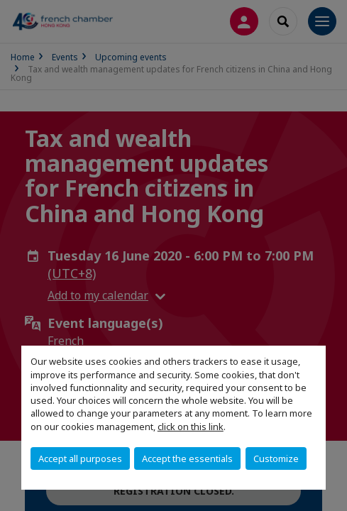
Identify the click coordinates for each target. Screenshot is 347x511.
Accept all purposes (80, 458)
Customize (276, 458)
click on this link (191, 426)
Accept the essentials (187, 458)
